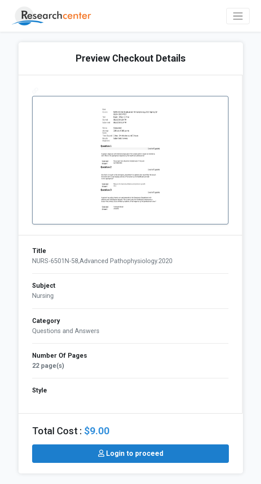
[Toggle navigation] (238, 16)
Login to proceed (130, 453)
